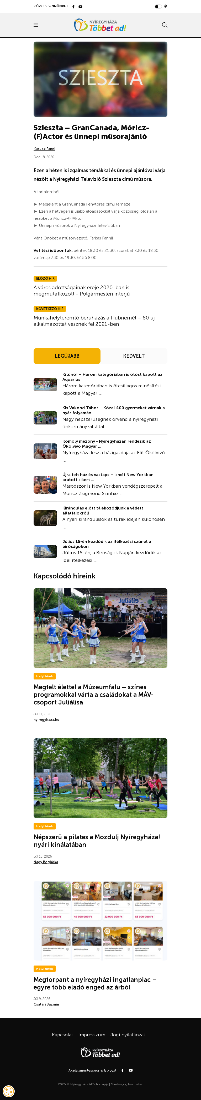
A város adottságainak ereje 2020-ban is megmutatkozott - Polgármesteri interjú (82, 290)
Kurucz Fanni (44, 149)
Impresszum (91, 1035)
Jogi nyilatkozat (127, 1035)
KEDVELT (134, 356)
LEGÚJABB (67, 356)
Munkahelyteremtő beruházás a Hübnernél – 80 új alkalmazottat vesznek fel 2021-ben (94, 320)
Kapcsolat (62, 1035)
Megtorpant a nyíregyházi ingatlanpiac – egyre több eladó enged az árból (95, 983)
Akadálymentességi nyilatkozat (92, 1070)
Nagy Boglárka (46, 862)
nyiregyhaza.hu (46, 720)
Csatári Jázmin (46, 1004)
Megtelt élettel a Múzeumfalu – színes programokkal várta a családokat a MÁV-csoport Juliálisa (94, 694)
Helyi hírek (44, 676)
